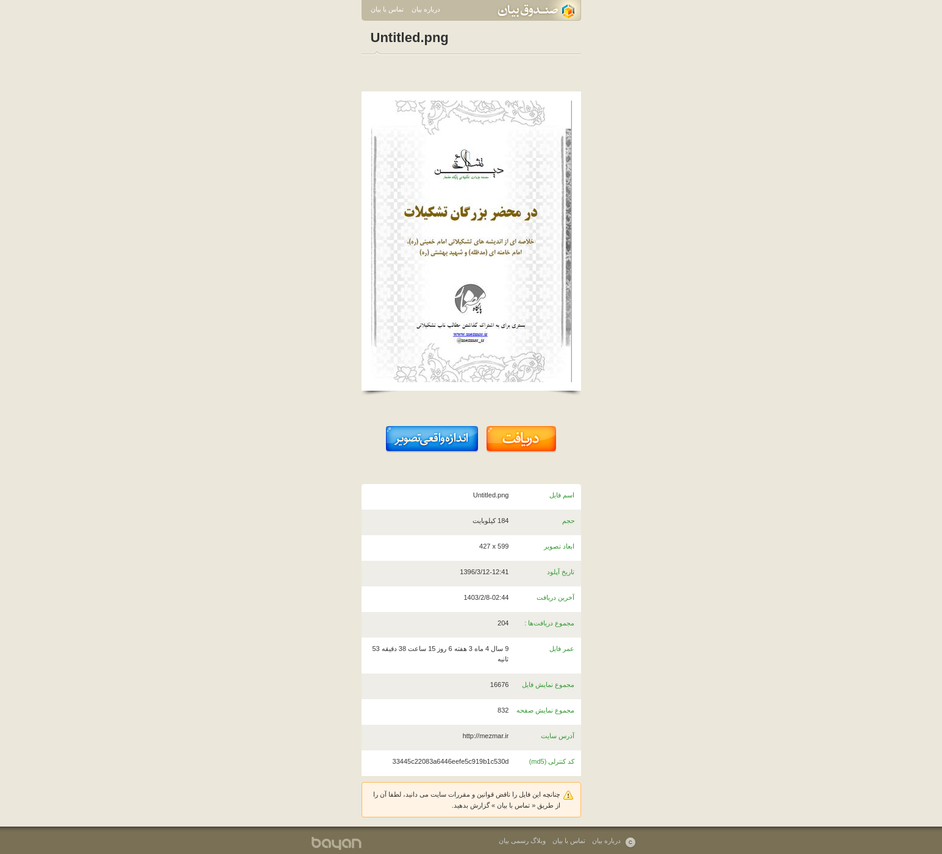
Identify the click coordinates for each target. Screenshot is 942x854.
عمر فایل (561, 648)
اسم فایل (561, 495)
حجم (568, 520)
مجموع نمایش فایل (548, 684)
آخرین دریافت (555, 597)
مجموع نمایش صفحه (545, 710)
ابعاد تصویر (559, 546)
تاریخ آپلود (560, 571)
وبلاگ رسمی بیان (522, 840)
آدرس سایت (557, 735)
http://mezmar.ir (486, 735)
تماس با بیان (387, 9)
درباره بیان (426, 9)
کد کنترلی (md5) (552, 761)
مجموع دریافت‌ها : (549, 623)
